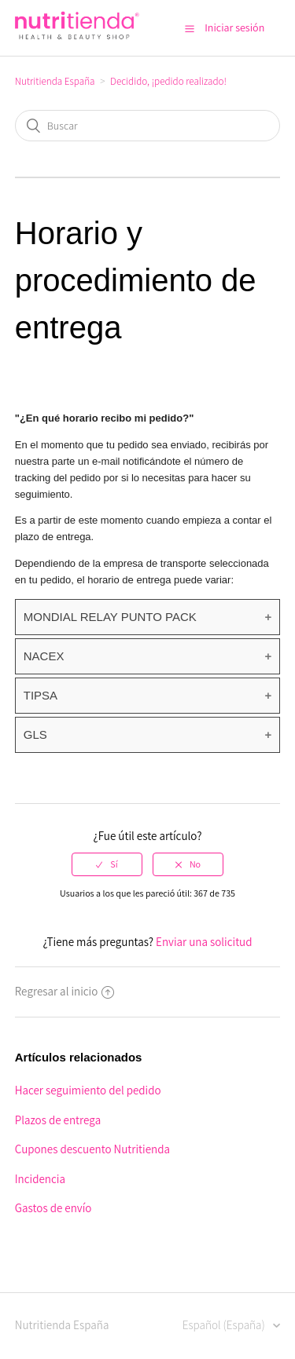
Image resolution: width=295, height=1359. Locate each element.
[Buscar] (148, 125)
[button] (189, 28)
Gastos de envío (53, 1207)
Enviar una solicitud (204, 941)
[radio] (107, 864)
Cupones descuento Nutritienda (92, 1149)
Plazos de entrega (58, 1119)
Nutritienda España (55, 81)
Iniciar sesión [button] (234, 27)
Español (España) (225, 1324)
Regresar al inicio (65, 991)
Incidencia (40, 1178)
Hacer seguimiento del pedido (88, 1090)
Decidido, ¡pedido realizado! (168, 81)
